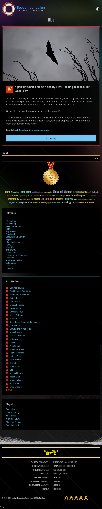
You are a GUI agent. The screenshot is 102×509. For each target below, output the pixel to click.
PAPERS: (55, 485)
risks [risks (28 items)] (39, 203)
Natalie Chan (15, 356)
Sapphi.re (42, 498)
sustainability (44, 130)
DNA (8, 229)
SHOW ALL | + (10, 390)
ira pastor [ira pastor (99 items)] (35, 199)
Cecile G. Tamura (17, 335)
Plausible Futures (13, 422)
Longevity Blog (12, 412)
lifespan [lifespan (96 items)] (59, 199)
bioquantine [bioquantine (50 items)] (48, 192)
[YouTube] (81, 498)
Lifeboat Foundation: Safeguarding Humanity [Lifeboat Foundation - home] (44, 9)
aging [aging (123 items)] (7, 192)
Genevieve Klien (17, 288)
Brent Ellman (15, 366)
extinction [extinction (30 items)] (47, 196)
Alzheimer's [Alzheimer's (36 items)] (16, 192)
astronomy (11, 258)
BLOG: (54, 470)
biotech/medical (34, 130)
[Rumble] (86, 498)
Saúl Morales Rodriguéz (20, 291)
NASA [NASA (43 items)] (75, 199)
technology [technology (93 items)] (66, 202)
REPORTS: (56, 477)
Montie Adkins (16, 380)
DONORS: (42, 474)
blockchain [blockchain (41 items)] (95, 192)
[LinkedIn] (76, 498)
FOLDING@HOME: (35, 481)
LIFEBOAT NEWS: (58, 462)
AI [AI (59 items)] (12, 192)
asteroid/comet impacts (16, 255)
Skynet (9, 239)
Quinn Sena (15, 298)
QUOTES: (55, 489)
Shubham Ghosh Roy (19, 294)
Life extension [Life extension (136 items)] (48, 199)
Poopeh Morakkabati (20, 130)
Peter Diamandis (13, 226)
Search (97, 158)
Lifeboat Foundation (18, 498)
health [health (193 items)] (69, 195)
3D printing (11, 221)
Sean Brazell (15, 359)
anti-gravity (11, 250)
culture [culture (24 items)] (28, 196)
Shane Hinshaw (17, 349)
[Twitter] (71, 498)
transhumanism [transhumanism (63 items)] (78, 203)
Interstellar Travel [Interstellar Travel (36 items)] (25, 199)
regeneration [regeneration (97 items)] (26, 202)
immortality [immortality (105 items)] (13, 199)
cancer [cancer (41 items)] (16, 196)
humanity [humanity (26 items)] (88, 196)
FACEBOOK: (34, 462)
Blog (51, 20)
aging (8, 244)
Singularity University (15, 237)
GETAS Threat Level (51, 453)
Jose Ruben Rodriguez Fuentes (23, 322)
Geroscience (11, 409)
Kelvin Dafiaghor (17, 315)
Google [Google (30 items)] (63, 196)
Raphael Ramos (17, 353)
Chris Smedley (16, 387)
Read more (51, 139)
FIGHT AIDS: (37, 477)
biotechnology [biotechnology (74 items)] (79, 192)
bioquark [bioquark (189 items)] (58, 192)
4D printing (11, 224)
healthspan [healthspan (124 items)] (79, 195)
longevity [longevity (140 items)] (68, 199)
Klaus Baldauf (16, 332)
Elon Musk (10, 234)
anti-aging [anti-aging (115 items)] (26, 192)
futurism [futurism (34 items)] (58, 196)
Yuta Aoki (14, 339)
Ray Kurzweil (11, 231)
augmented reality (14, 260)
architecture (11, 252)
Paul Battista (15, 308)
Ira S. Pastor (15, 383)
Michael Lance (16, 373)
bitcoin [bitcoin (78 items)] (88, 192)
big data (9, 268)
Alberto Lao (15, 346)
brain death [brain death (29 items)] (10, 196)
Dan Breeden (15, 301)
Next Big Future (13, 419)
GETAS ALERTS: (57, 466)
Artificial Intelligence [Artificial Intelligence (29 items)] (37, 192)
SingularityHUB (12, 425)
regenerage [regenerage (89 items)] (14, 202)
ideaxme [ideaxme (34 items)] (93, 196)
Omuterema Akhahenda (20, 329)
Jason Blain (15, 377)
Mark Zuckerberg (13, 242)
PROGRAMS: (56, 481)
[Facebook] (66, 498)
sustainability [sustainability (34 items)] (56, 203)
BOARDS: (55, 474)
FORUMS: (45, 489)
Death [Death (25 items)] (32, 196)
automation (11, 263)
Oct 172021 (10, 89)
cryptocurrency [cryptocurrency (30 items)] (23, 196)
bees (8, 265)
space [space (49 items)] (49, 203)
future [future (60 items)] (52, 196)
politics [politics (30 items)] (86, 199)
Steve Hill (14, 363)
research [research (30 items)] (35, 203)
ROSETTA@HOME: (34, 485)
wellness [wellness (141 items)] (89, 202)
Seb (11, 370)
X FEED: (35, 470)
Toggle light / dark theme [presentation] (97, 9)
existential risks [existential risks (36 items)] (39, 196)
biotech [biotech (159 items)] (68, 192)
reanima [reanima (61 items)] (92, 199)
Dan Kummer (15, 325)
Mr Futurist (11, 416)
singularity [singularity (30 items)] (44, 203)
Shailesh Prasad (17, 305)
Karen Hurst (15, 318)
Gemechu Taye (16, 312)
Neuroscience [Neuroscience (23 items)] (81, 199)
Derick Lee (14, 342)
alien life (10, 247)
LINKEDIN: (35, 466)
